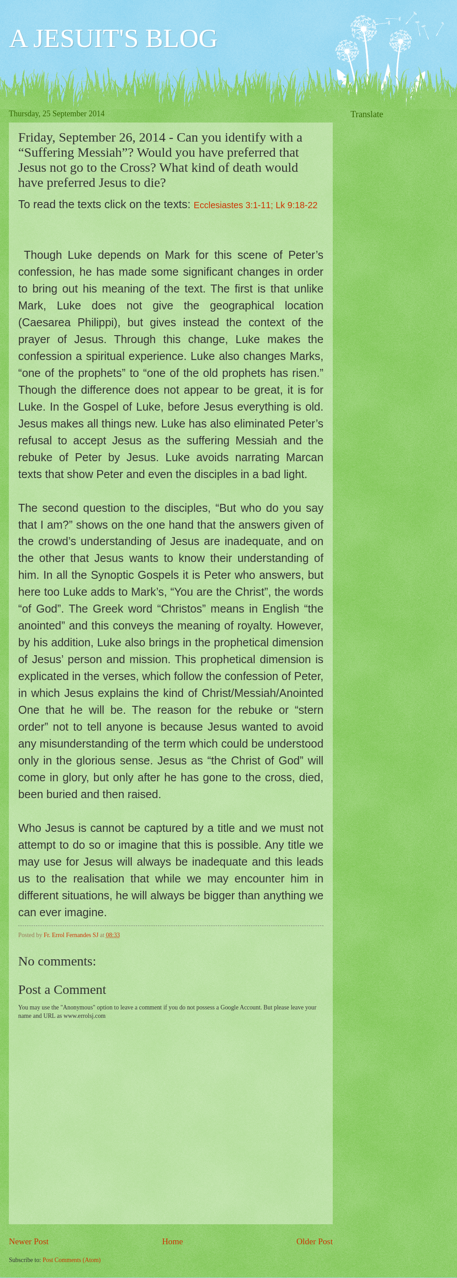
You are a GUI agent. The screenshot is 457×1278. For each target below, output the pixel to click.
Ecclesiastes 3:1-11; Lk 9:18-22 (256, 205)
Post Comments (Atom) (72, 1260)
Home (172, 1241)
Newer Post (29, 1241)
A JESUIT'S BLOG (113, 38)
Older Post (314, 1241)
